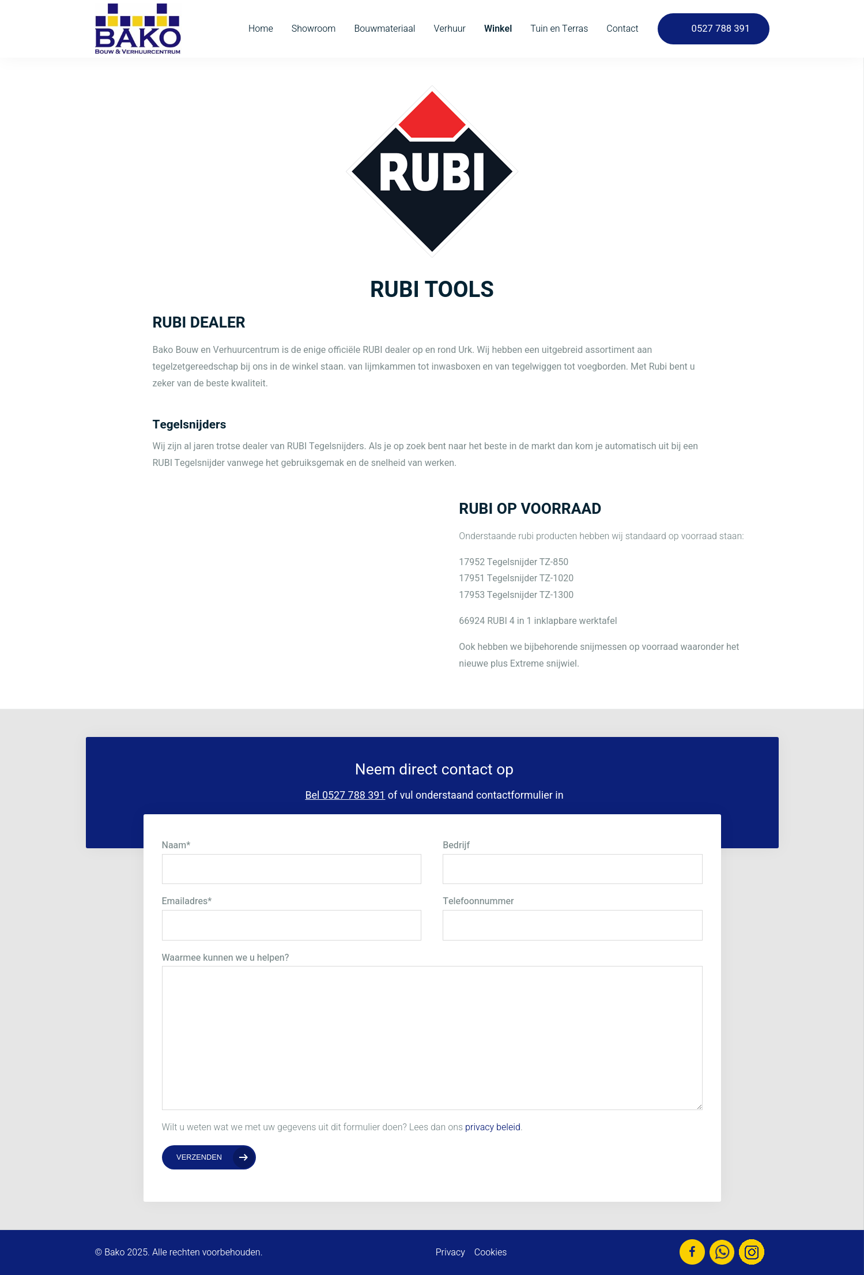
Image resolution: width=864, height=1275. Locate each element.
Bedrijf (456, 845)
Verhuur (449, 29)
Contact (622, 29)
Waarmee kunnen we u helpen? (225, 958)
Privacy (450, 1252)
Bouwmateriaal (384, 29)
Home (260, 29)
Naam (176, 845)
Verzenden (199, 1157)
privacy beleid (492, 1127)
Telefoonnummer (478, 901)
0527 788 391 (721, 29)
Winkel (498, 29)
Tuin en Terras (559, 29)
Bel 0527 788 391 (345, 795)
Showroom (314, 29)
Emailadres (187, 901)
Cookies (490, 1252)
